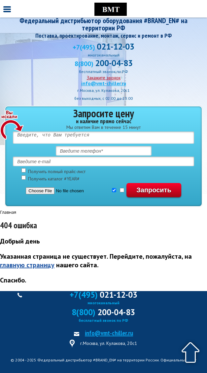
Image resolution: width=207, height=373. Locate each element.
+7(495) (103, 47)
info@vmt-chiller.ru (103, 83)
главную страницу (27, 265)
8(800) (104, 63)
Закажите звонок (104, 78)
